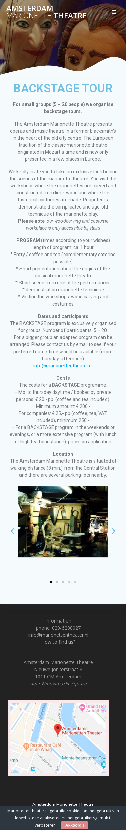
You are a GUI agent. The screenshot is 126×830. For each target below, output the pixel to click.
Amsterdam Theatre (46, 12)
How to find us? (58, 642)
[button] (12, 530)
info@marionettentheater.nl (63, 365)
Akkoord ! (74, 825)
